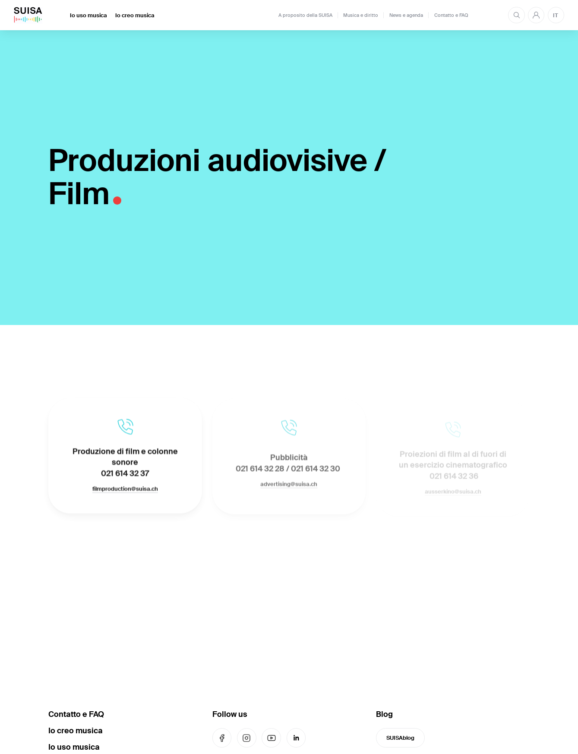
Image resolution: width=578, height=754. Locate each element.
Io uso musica (88, 15)
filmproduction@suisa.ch (125, 490)
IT (555, 15)
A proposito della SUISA (305, 15)
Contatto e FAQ (451, 15)
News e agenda (406, 15)
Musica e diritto (360, 15)
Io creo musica (135, 15)
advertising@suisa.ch (288, 487)
